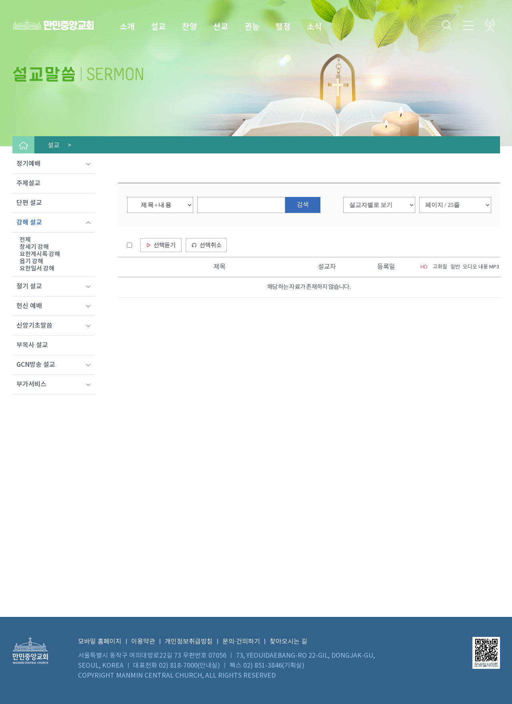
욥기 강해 (31, 261)
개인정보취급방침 (189, 641)
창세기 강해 (34, 247)
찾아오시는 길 (288, 641)
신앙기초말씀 (34, 325)
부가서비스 (31, 384)
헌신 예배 (29, 306)
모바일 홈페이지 (100, 641)
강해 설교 (29, 222)
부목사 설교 (32, 345)
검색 (303, 205)
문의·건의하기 (241, 641)
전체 (25, 240)
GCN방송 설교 (35, 364)
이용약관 (143, 641)
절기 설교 (29, 286)
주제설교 (28, 183)
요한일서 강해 (37, 268)
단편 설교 (29, 203)
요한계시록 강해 (40, 254)
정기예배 (28, 163)
